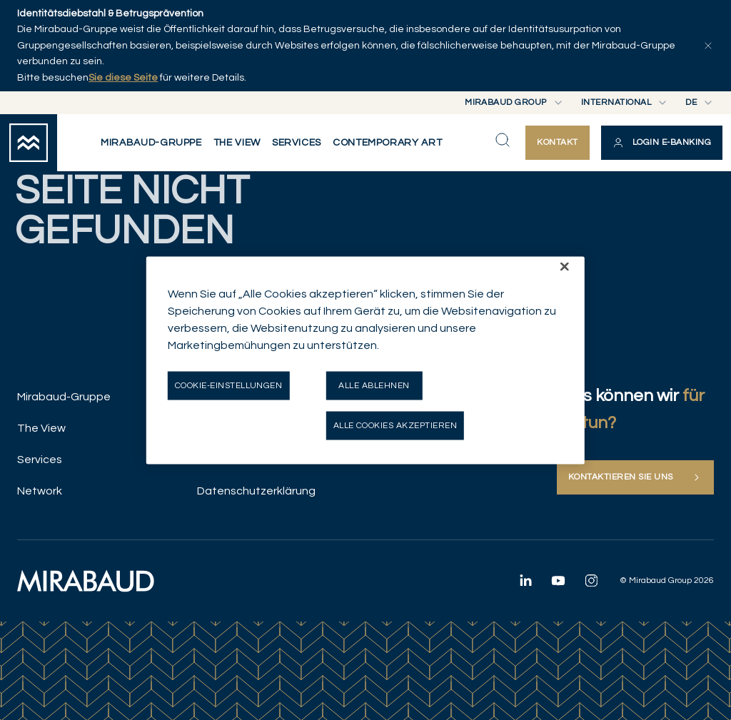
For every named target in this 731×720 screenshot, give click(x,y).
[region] (365, 360)
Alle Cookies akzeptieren (395, 425)
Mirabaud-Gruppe (64, 396)
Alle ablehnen (373, 385)
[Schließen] (564, 266)
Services (39, 459)
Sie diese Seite (123, 78)
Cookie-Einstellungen (229, 385)
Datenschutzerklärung (256, 491)
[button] (661, 143)
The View (41, 428)
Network (39, 491)
